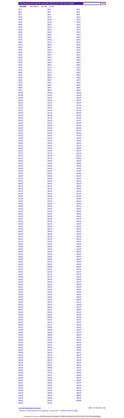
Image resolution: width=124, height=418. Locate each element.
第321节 (79, 277)
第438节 (79, 375)
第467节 (49, 400)
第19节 (20, 24)
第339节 (79, 292)
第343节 (20, 297)
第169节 (20, 150)
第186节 (79, 163)
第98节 (49, 90)
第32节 (49, 34)
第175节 (20, 155)
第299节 (49, 259)
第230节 (49, 201)
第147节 (79, 130)
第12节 (79, 17)
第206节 (49, 181)
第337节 (20, 292)
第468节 (79, 400)
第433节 (20, 372)
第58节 (20, 57)
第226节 (20, 198)
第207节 (79, 181)
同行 (39, 3)
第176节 (49, 155)
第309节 (79, 266)
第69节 (79, 65)
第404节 (49, 347)
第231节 (79, 201)
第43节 (20, 44)
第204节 (79, 178)
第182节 (49, 160)
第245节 (49, 213)
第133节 (20, 120)
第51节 (79, 49)
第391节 (20, 337)
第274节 (20, 239)
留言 (99, 416)
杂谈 (25, 3)
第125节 (49, 113)
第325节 (20, 282)
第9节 (78, 14)
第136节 (20, 123)
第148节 (20, 133)
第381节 (79, 327)
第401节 (49, 345)
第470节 (49, 403)
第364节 (20, 314)
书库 (61, 3)
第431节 (49, 370)
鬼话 (32, 3)
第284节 (49, 246)
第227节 (49, 198)
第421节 (20, 362)
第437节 (49, 375)
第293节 (49, 254)
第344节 (49, 297)
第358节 (20, 309)
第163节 (20, 145)
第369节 (79, 317)
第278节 (49, 241)
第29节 (49, 32)
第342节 (79, 294)
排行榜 (66, 3)
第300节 (79, 259)
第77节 (49, 72)
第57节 (79, 55)
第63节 (79, 60)
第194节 (49, 171)
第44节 (49, 44)
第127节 (20, 115)
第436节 (20, 375)
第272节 (49, 236)
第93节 (79, 85)
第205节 (20, 181)
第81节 (79, 75)
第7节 (20, 14)
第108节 (79, 97)
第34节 (20, 37)
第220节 (20, 193)
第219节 (79, 191)
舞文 (28, 3)
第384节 (79, 329)
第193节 (20, 171)
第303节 (79, 261)
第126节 (79, 113)
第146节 (49, 130)
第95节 (49, 87)
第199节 (20, 176)
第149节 (49, 133)
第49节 (20, 49)
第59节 (49, 57)
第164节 (49, 145)
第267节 (79, 231)
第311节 (49, 269)
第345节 (79, 297)
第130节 (20, 118)
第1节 (20, 9)
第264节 (79, 229)
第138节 (79, 123)
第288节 (79, 249)
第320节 (49, 277)
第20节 (49, 24)
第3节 (78, 9)
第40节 (20, 42)
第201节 (79, 176)
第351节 (79, 302)
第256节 (20, 224)
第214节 (20, 188)
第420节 (79, 360)
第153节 (79, 135)
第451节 (20, 388)
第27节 (79, 29)
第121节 (20, 110)
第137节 (49, 123)
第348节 (79, 299)
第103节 (20, 95)
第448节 (20, 385)
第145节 (20, 130)
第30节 (79, 32)
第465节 (79, 398)
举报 (76, 410)
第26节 (49, 29)
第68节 (49, 65)
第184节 (20, 163)
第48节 (79, 47)
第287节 (49, 249)
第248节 (49, 216)
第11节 (49, 17)
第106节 (20, 97)
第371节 (49, 319)
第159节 (79, 140)
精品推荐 (71, 3)
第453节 (79, 388)
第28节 (20, 32)
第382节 (20, 329)
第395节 (49, 340)
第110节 (49, 100)
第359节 (49, 309)
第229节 (20, 201)
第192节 (79, 168)
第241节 (20, 211)
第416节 (49, 357)
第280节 (20, 244)
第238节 (20, 208)
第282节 (79, 244)
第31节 (20, 34)
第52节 (20, 52)
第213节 (79, 186)
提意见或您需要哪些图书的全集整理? (30, 408)
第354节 (79, 304)
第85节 (20, 80)
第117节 (79, 105)
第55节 (20, 55)
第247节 (20, 216)
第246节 (79, 213)
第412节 (20, 355)
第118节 (20, 107)
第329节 (49, 284)
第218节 (49, 191)
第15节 (79, 19)
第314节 (49, 271)
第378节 (79, 324)
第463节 (20, 398)
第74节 (49, 70)
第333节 (79, 287)
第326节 (49, 282)
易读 (21, 3)
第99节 (79, 90)
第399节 (79, 342)
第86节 (49, 80)
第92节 (49, 85)
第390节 (79, 335)
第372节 (79, 319)
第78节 (79, 72)
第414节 (79, 355)
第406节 (20, 350)
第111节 (79, 100)
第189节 (79, 166)
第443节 (49, 380)
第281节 (49, 244)
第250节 (20, 218)
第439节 (20, 377)
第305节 (49, 264)
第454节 (20, 390)
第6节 (78, 12)
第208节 (20, 183)
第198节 (79, 173)
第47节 (49, 47)
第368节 (49, 317)
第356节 (49, 307)
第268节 (20, 234)
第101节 (49, 92)
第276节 (79, 239)
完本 (57, 3)
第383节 (49, 329)
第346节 (20, 299)
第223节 (20, 196)
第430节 (20, 370)
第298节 (20, 259)
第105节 (79, 95)
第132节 (79, 118)
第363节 (79, 312)
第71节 (49, 67)
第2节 (49, 9)
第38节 (49, 39)
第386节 (49, 332)
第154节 (20, 138)
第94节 (20, 87)
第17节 (49, 22)
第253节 (20, 221)
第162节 (79, 143)
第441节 (79, 377)
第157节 (20, 140)
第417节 (79, 357)
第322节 (20, 279)
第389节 (49, 335)
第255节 (79, 221)
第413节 (49, 355)
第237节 (79, 206)
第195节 (79, 171)
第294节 (79, 254)
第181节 (20, 160)
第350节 (49, 302)
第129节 (79, 115)
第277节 (20, 241)
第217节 (20, 191)
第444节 (79, 380)
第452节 (49, 388)
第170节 (49, 150)
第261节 (79, 226)
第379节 (20, 327)
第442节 (20, 380)
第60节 (79, 57)
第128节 (49, 115)
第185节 (49, 163)
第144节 (79, 128)
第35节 (49, 37)
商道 (47, 3)
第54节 (79, 52)
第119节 (49, 107)
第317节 (49, 274)
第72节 (79, 67)
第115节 (20, 105)
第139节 (20, 125)
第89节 (49, 82)
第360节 (79, 309)
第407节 (49, 350)
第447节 (79, 382)
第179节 (49, 158)
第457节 (20, 393)
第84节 (79, 77)
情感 (35, 3)
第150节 (79, 133)
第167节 (49, 148)
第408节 (79, 350)
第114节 (79, 102)
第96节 (79, 87)
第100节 (20, 92)
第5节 (49, 12)
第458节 (49, 393)
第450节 (79, 385)
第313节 (20, 271)
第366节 (79, 314)
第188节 (49, 166)
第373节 (20, 322)
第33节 (79, 34)
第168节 (79, 148)
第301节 (20, 261)
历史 (54, 3)
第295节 (20, 256)
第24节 (79, 27)
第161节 (49, 143)
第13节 (20, 19)
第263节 (49, 229)
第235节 (20, 206)
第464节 (49, 398)
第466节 (20, 400)
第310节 (20, 269)
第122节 (49, 110)
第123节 (79, 110)
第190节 (20, 168)
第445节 (20, 382)
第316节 (20, 274)
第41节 (49, 42)
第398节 (49, 342)
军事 (50, 3)
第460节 (20, 395)
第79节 (20, 75)
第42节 (79, 42)
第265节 (20, 231)
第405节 (79, 347)
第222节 (79, 193)
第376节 (20, 324)
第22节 (20, 27)
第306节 (79, 264)
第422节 (49, 362)
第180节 (79, 158)
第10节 (20, 17)
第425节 (49, 365)
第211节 (20, 186)
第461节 (49, 395)
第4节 (20, 12)
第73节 (20, 70)
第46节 (20, 47)
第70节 (20, 67)
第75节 (79, 70)
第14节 (49, 19)
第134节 (49, 120)
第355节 (20, 307)
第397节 (20, 342)
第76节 (20, 72)
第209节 (49, 183)
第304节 (20, 264)
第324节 (79, 279)
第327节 (79, 282)
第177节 (79, 155)
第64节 (20, 62)
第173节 (49, 153)
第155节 (49, 138)
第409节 (20, 352)
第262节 (20, 229)
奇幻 (43, 3)
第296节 (49, 256)
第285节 (79, 246)
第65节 (49, 62)
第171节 (79, 150)
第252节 (79, 218)
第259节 (20, 226)
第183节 (79, 160)
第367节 (20, 317)
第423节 (79, 362)
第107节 (49, 97)
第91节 (20, 85)
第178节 (20, 158)
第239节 (49, 208)
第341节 (49, 294)
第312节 (79, 269)
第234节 (79, 203)
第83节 (49, 77)
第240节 (79, 208)
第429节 (79, 367)
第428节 (49, 367)
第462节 (79, 395)
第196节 (20, 173)
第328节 (20, 284)
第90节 (79, 82)
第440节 (49, 377)
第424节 (20, 365)
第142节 (20, 128)
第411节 (79, 352)
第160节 (20, 143)
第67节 (20, 65)
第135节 (79, 120)
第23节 (49, 27)
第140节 (49, 125)
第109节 (20, 100)
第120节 (79, 107)
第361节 (20, 312)
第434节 (49, 372)
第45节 (79, 44)
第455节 (49, 390)
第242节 (49, 211)
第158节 (49, 140)
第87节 (79, 80)
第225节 (79, 196)
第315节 (79, 271)
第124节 (20, 113)
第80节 (49, 75)
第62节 (49, 60)
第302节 (49, 261)
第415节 (20, 357)
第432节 (79, 370)
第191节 (49, 168)
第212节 (49, 186)
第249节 (79, 216)
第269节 (49, 234)
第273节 (79, 236)
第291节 (79, 251)
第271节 (20, 236)
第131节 (49, 118)
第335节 (49, 289)
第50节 (49, 49)
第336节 (79, 289)
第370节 (20, 319)
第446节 (49, 382)
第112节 (20, 102)
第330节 (79, 284)
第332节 (49, 287)
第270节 (79, 234)
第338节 (49, 292)
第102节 (79, 92)
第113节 (49, 102)
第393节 (79, 337)
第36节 (79, 37)
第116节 (49, 105)
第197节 (49, 173)
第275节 (49, 239)
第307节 (20, 266)
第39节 (79, 39)
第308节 (49, 266)
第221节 (49, 193)
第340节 (20, 294)
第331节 (20, 287)
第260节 (49, 226)
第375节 (79, 322)
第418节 (20, 360)
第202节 (20, 178)
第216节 (79, 188)
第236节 (49, 206)
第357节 (79, 307)
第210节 (79, 183)
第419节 (49, 360)
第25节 (20, 29)
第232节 (20, 203)
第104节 (49, 95)
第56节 (49, 55)
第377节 (49, 324)
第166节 (20, 148)
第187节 (20, 166)
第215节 (49, 188)
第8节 (49, 14)
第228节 (79, 198)
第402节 (79, 345)
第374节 (49, 322)
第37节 (20, 39)
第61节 (20, 60)
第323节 (49, 279)
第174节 (79, 153)
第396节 (79, 340)
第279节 (79, 241)
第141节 (79, 125)
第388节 (20, 335)
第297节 (79, 256)
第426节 (79, 365)
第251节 (49, 218)
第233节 (49, 203)
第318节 (79, 274)
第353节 (49, 304)
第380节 (49, 327)
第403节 (20, 347)
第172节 (20, 153)
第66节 (79, 62)
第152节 (49, 135)
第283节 (20, 246)
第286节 (20, 249)
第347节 (49, 299)
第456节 (79, 390)
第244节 (20, 213)
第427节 (20, 367)
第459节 (79, 393)
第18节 (79, 22)
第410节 (49, 352)
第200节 (49, 176)
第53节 (49, 52)
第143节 (49, 128)
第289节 (20, 251)
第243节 (79, 211)
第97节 (20, 90)
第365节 (49, 314)
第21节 (79, 24)
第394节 (20, 340)
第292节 (20, 254)
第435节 (79, 372)
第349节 (20, 302)
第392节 (49, 337)
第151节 (20, 135)
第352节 (20, 304)
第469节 (20, 403)
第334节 (20, 289)
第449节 (49, 385)
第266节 (49, 231)
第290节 (49, 251)
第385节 (20, 332)
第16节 (20, 22)
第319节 (20, 277)
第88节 (20, 82)
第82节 (20, 77)
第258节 (79, 224)
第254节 (49, 221)
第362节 (49, 312)
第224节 (49, 196)
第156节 (79, 138)
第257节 (49, 224)
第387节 (79, 332)
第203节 (49, 178)
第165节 (79, 145)
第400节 (20, 345)
